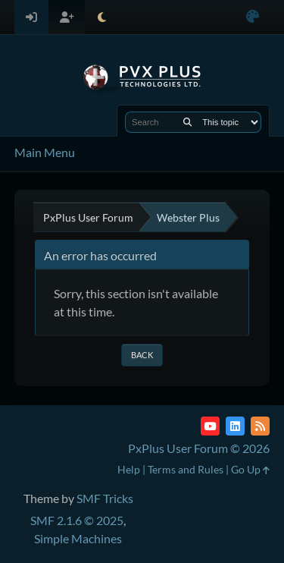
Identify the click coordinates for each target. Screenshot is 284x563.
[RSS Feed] (260, 426)
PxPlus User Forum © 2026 (199, 448)
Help (128, 469)
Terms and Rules (185, 469)
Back (142, 355)
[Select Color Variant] (253, 17)
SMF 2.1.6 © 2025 (76, 520)
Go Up (250, 469)
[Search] (187, 122)
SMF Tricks (104, 498)
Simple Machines (78, 538)
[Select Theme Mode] (102, 17)
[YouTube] (210, 426)
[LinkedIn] (235, 426)
